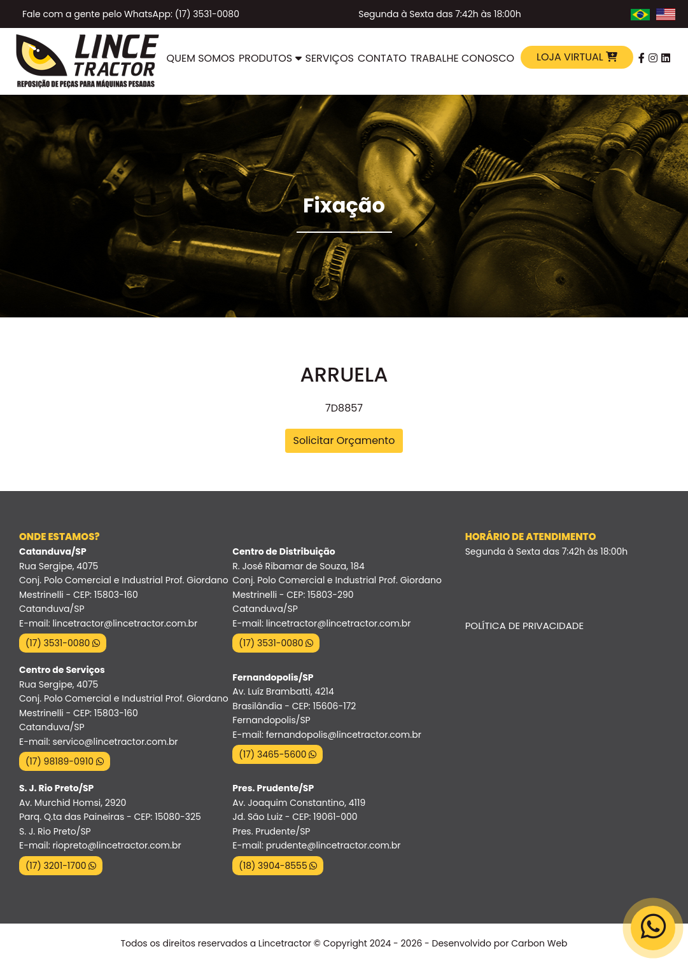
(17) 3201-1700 (60, 865)
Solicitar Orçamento (344, 440)
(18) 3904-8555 (278, 865)
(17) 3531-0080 (62, 643)
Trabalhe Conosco (462, 58)
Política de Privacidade (524, 625)
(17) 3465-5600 (277, 754)
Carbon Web (539, 943)
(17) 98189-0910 (64, 761)
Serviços (329, 58)
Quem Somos (201, 58)
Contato (382, 58)
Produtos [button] (270, 58)
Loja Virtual (577, 57)
